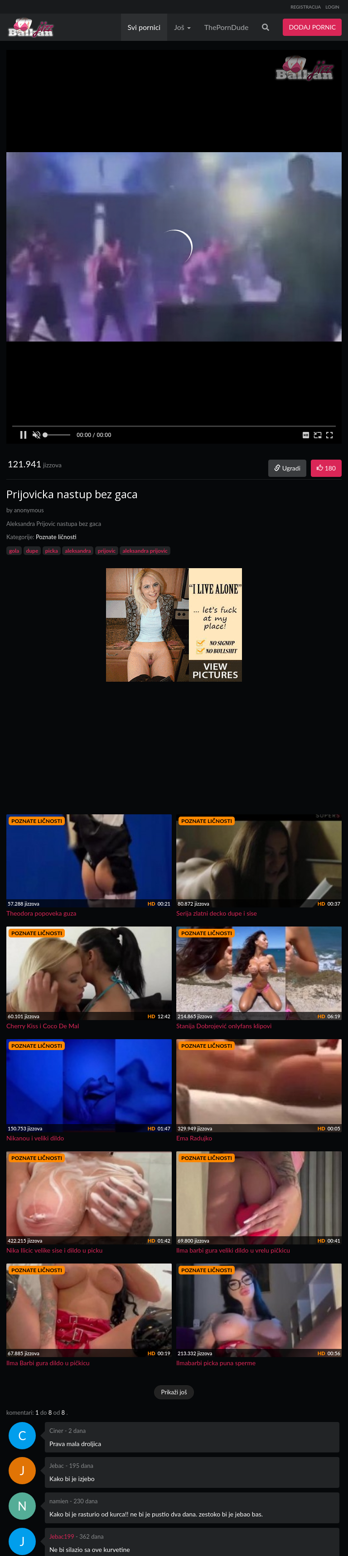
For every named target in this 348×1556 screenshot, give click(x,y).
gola (14, 550)
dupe (32, 550)
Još (182, 27)
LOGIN (332, 7)
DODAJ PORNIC (312, 27)
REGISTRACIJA (305, 7)
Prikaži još (174, 1392)
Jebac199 (61, 1536)
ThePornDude (226, 27)
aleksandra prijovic (145, 550)
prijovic (107, 550)
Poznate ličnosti (56, 536)
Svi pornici (144, 27)
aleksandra (78, 550)
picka (51, 550)
